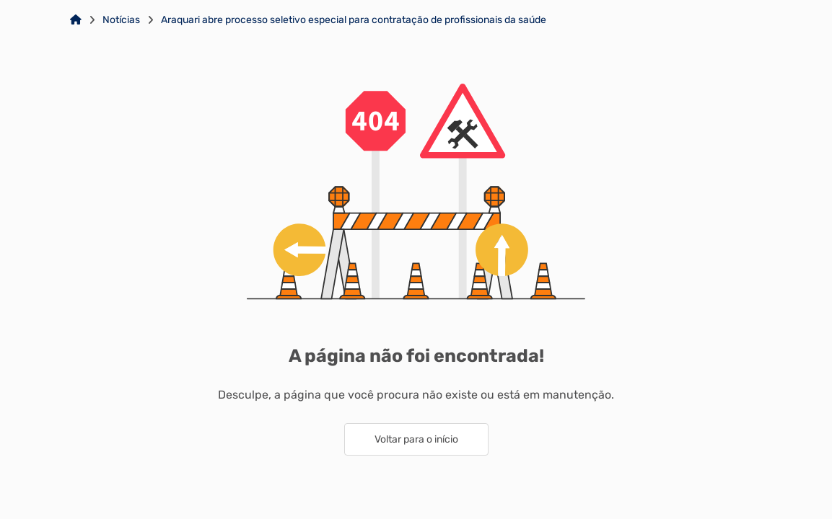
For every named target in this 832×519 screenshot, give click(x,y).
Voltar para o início (416, 439)
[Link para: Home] (76, 20)
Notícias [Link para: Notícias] (121, 20)
